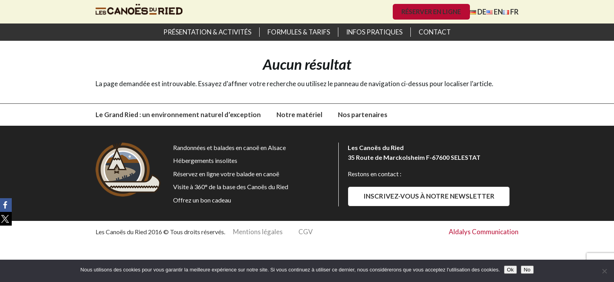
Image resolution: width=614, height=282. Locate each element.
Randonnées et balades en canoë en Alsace (229, 147)
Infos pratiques (374, 32)
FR (510, 11)
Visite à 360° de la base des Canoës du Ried (230, 186)
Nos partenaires (362, 114)
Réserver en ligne (431, 11)
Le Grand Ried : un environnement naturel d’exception (178, 114)
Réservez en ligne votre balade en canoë (226, 173)
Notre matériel (299, 114)
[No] (604, 271)
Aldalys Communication (483, 232)
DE (478, 11)
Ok (510, 270)
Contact (435, 32)
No (527, 270)
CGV (305, 232)
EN (494, 11)
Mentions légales (258, 232)
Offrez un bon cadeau (202, 200)
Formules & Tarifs (298, 32)
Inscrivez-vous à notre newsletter (429, 196)
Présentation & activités (207, 32)
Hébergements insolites (205, 160)
